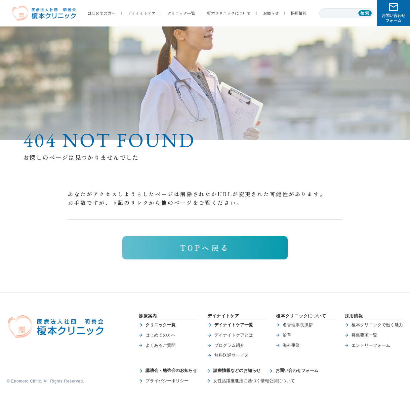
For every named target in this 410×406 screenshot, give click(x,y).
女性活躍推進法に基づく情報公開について (254, 380)
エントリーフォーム (370, 345)
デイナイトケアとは (233, 335)
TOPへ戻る (205, 247)
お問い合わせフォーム (296, 370)
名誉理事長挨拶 (298, 324)
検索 (365, 13)
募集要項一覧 (364, 335)
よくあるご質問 (160, 345)
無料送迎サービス (231, 355)
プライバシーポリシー (166, 380)
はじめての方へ (160, 335)
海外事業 (291, 345)
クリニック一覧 (160, 324)
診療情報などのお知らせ (237, 370)
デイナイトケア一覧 (233, 324)
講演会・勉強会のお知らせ (171, 370)
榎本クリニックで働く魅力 (377, 324)
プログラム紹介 (229, 345)
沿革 (287, 335)
